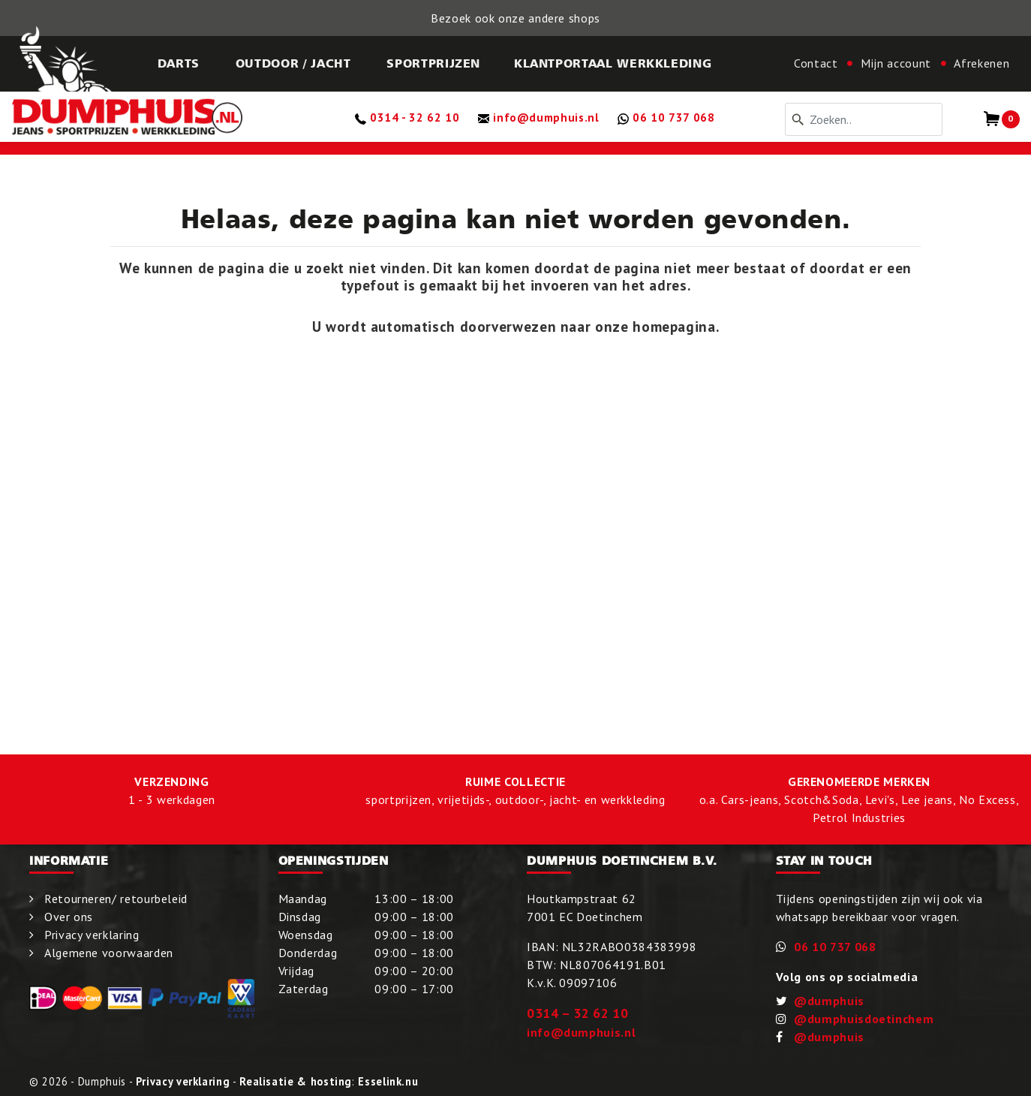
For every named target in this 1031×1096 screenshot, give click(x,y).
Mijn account (896, 63)
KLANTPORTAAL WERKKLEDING (612, 63)
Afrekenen (981, 63)
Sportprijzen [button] (433, 63)
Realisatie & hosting (295, 1081)
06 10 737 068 (835, 946)
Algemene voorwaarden (108, 952)
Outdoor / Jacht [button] (293, 63)
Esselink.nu (388, 1081)
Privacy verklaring (92, 934)
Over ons (68, 916)
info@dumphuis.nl (581, 1032)
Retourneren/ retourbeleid (116, 898)
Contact (815, 63)
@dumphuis (829, 1000)
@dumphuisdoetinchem (863, 1018)
